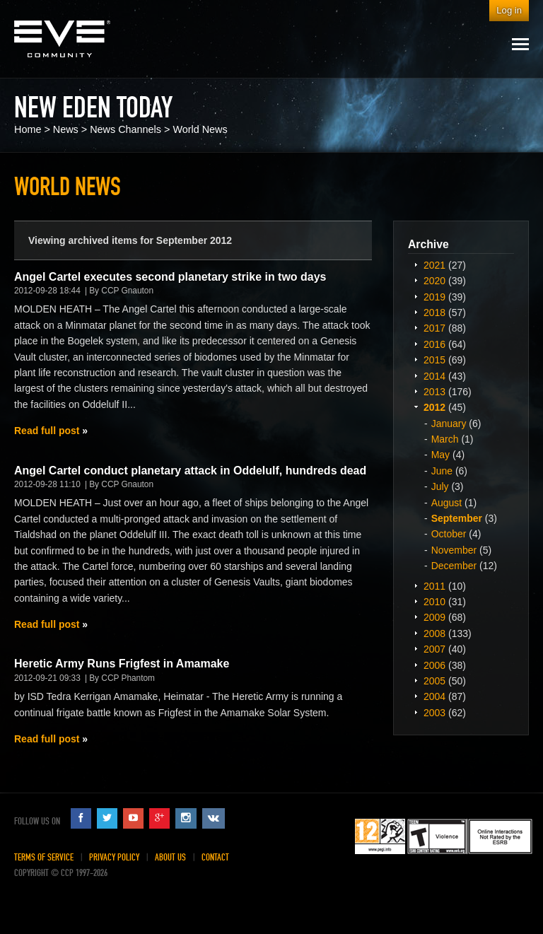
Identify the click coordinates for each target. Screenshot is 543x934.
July (440, 486)
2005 (434, 681)
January (449, 423)
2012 (434, 407)
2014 (434, 376)
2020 (434, 280)
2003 (434, 712)
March (445, 439)
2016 (434, 344)
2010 (434, 601)
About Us (170, 857)
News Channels (125, 129)
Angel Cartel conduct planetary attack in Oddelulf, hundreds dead (190, 471)
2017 (434, 328)
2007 (434, 649)
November (454, 550)
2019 (434, 297)
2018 (434, 312)
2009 (434, 617)
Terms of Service (44, 857)
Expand (416, 264)
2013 (434, 391)
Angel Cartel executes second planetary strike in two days (170, 277)
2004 (434, 696)
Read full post (46, 430)
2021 (434, 265)
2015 (434, 360)
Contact (215, 857)
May (440, 454)
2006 (434, 665)
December (454, 565)
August (446, 502)
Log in (509, 10)
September (456, 518)
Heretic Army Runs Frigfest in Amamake (121, 664)
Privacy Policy (114, 857)
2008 (434, 633)
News (65, 129)
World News (200, 129)
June (441, 471)
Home (27, 129)
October (449, 533)
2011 (434, 586)
